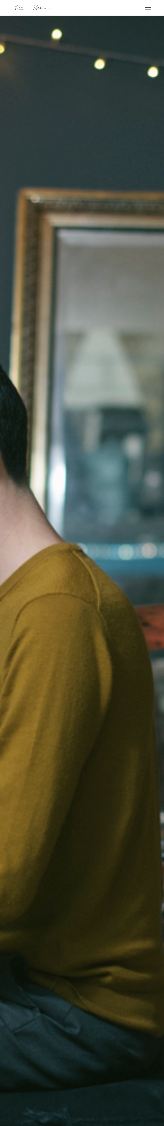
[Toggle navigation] (148, 8)
